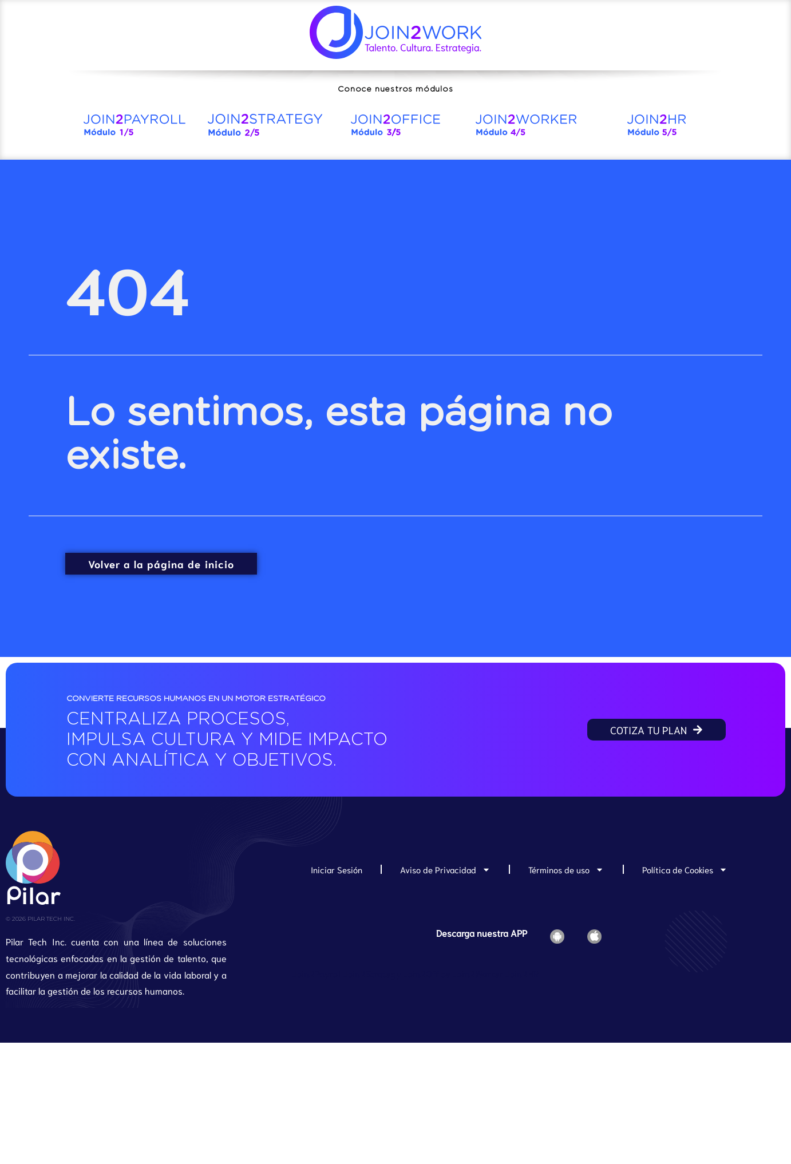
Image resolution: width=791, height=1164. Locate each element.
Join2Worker (478, 973)
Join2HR (522, 973)
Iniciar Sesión (336, 869)
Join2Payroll (316, 973)
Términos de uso (566, 870)
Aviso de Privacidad (445, 870)
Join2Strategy (372, 973)
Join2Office (427, 973)
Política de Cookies (684, 870)
